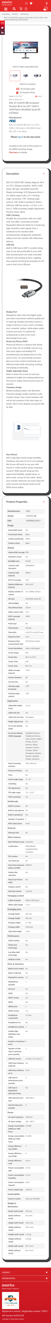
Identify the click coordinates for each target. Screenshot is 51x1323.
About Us (31, 3)
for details (18, 152)
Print (40, 96)
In (2, 32)
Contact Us (26, 3)
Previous (11, 76)
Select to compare (25, 84)
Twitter (2, 27)
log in (20, 136)
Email (2, 23)
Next (40, 76)
